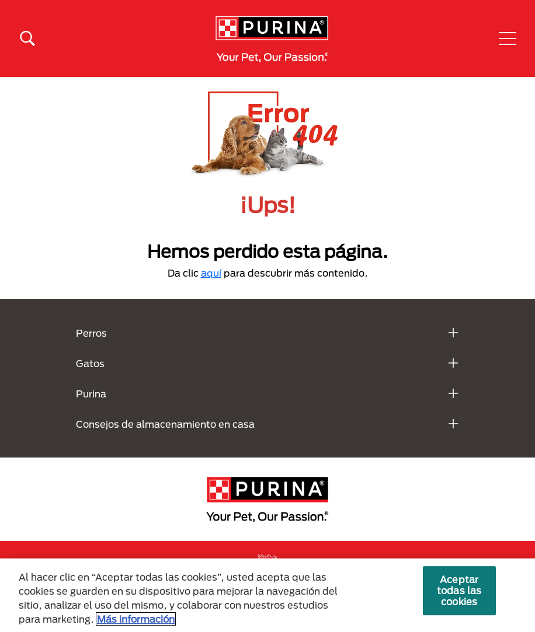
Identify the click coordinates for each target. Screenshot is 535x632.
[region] (267, 595)
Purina (91, 393)
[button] (507, 39)
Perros (91, 332)
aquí (211, 272)
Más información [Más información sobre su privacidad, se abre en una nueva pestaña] (136, 618)
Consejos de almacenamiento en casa (165, 424)
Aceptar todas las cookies (459, 590)
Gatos (90, 363)
